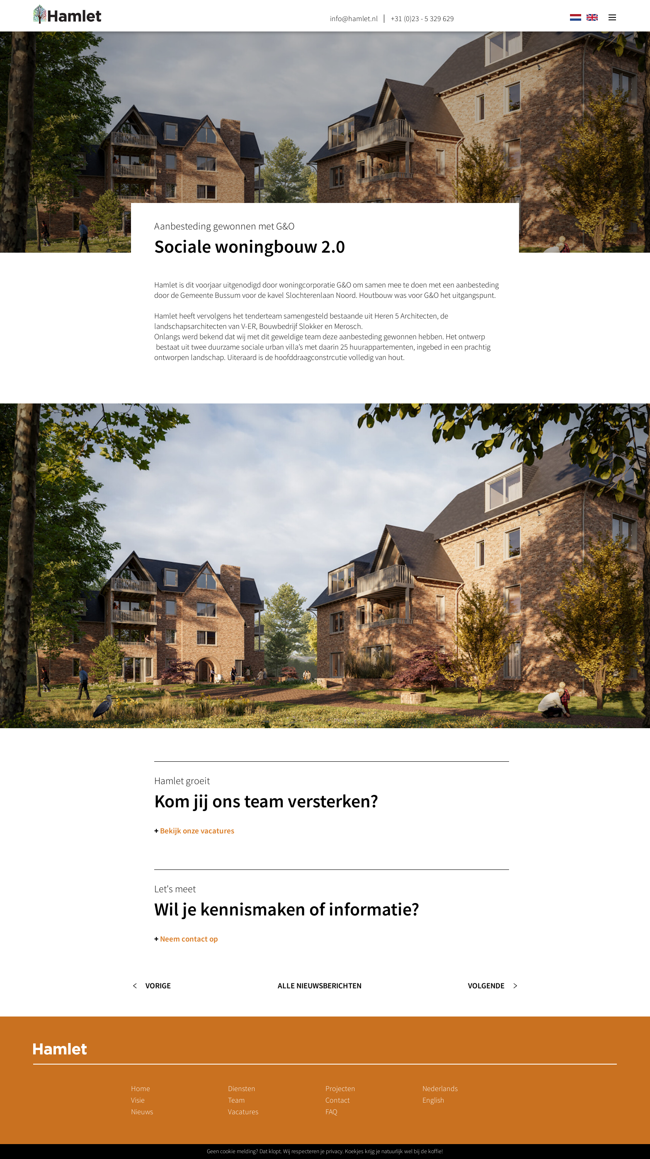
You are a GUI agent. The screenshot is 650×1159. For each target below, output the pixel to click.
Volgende (486, 985)
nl (575, 17)
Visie (138, 1100)
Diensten (241, 1088)
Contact (337, 1100)
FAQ (331, 1111)
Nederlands (440, 1088)
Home (140, 1088)
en (592, 17)
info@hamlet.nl (354, 18)
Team (236, 1100)
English (433, 1100)
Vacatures (243, 1111)
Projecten (340, 1088)
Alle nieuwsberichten (319, 985)
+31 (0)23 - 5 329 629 (422, 18)
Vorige (158, 985)
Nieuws (142, 1111)
